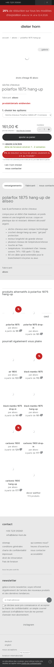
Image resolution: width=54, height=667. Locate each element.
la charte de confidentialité (15, 608)
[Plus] (49, 129)
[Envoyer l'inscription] (49, 600)
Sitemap (6, 543)
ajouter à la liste (13, 144)
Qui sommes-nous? (39, 543)
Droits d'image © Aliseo (27, 78)
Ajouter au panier (27, 137)
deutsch (7, 641)
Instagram (27, 625)
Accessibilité (37, 554)
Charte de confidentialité (14, 550)
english (6, 645)
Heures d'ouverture (40, 547)
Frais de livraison (10, 562)
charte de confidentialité (31, 663)
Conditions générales (12, 547)
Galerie (43, 49)
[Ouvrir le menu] (6, 27)
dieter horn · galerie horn (30, 26)
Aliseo (14, 38)
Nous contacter (38, 550)
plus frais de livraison (23, 130)
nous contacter (13, 168)
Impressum (7, 554)
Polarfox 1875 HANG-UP (30, 38)
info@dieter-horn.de (14, 535)
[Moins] (40, 129)
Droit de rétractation (12, 558)
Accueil (5, 38)
